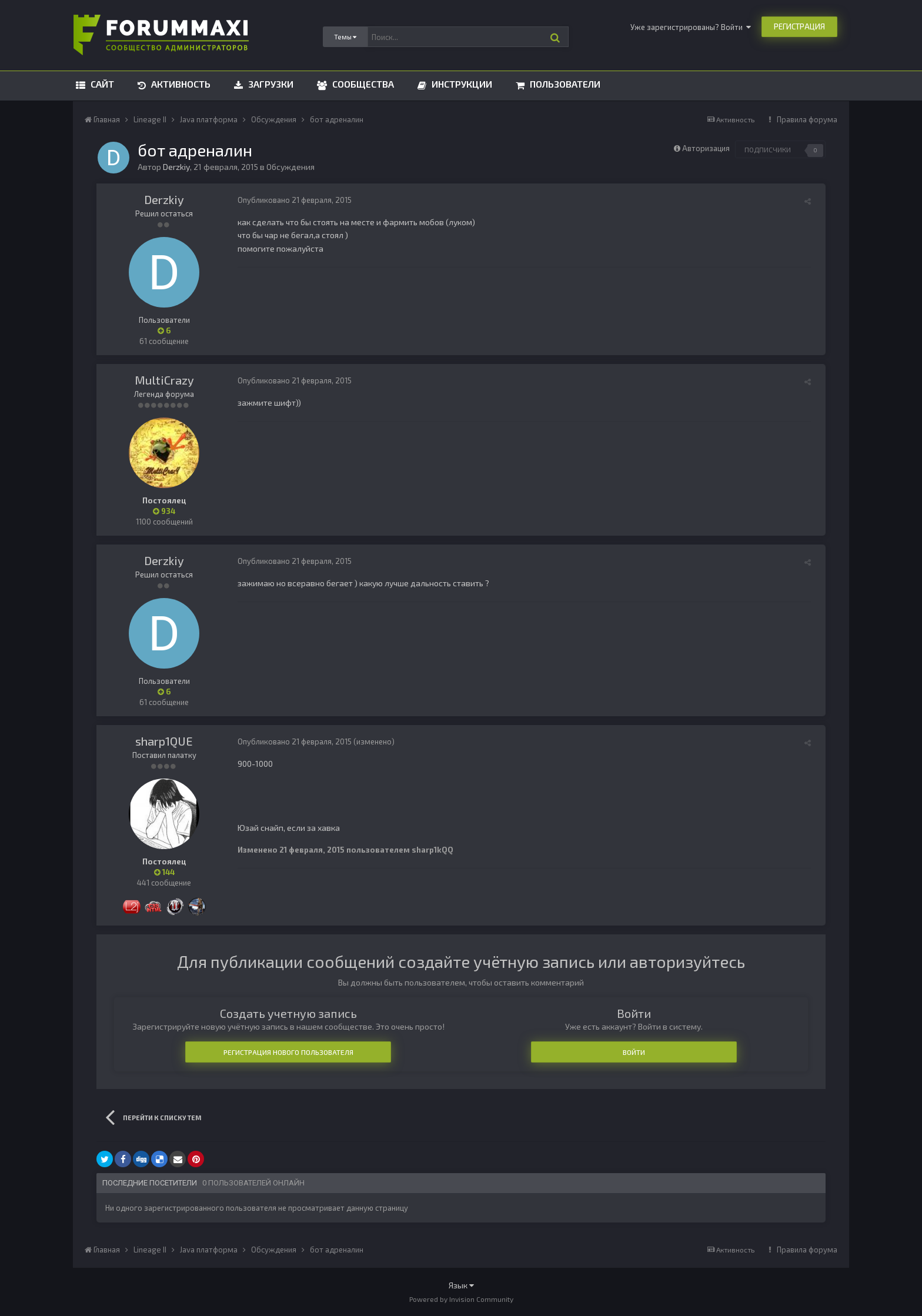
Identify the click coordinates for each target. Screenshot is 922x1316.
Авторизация (706, 148)
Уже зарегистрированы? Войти (690, 27)
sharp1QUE (164, 741)
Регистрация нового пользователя (288, 1052)
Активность (180, 83)
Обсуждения (290, 167)
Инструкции (460, 83)
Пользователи (563, 83)
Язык (461, 1285)
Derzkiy (164, 199)
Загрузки (269, 83)
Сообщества (362, 83)
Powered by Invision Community (461, 1299)
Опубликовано (295, 200)
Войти (634, 1052)
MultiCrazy (164, 380)
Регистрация (799, 26)
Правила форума (807, 119)
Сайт (101, 83)
